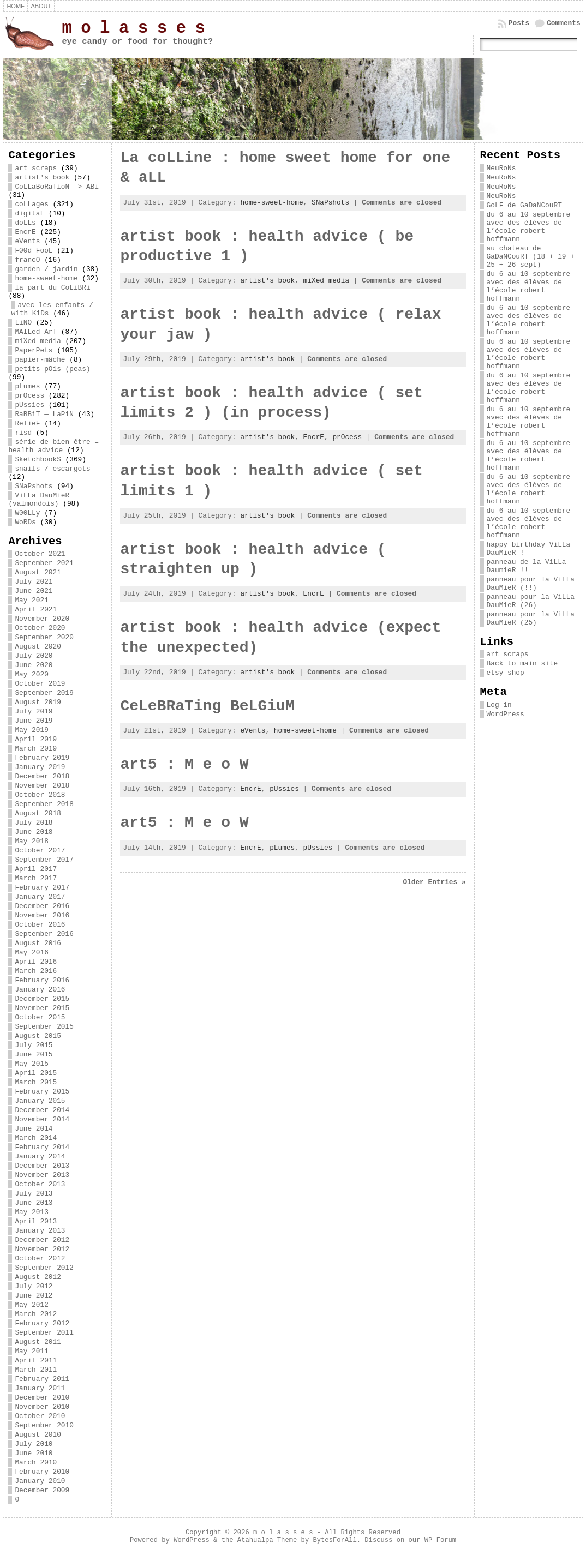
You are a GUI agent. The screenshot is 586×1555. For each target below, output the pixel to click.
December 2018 (42, 776)
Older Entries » (434, 882)
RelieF (27, 423)
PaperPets (33, 350)
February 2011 (42, 1379)
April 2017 (36, 869)
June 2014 (33, 1129)
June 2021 (33, 591)
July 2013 (33, 1194)
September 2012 (44, 1268)
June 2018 (33, 832)
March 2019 (36, 749)
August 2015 (38, 1036)
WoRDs (25, 522)
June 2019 (33, 721)
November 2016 (42, 915)
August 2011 (38, 1342)
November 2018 (42, 786)
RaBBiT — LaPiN (44, 414)
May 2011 (31, 1351)
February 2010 (42, 1472)
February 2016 (42, 980)
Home (16, 6)
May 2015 (31, 1064)
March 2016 (36, 971)
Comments (563, 23)
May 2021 (31, 600)
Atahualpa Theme (267, 1540)
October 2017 (40, 850)
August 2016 (38, 943)
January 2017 (40, 897)
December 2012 (42, 1240)
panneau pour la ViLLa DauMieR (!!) (531, 583)
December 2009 (42, 1490)
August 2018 (38, 813)
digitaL (29, 213)
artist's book (42, 177)
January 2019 (40, 767)
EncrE (25, 232)
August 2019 (38, 702)
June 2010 (33, 1453)
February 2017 (42, 888)
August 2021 (38, 572)
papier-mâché (40, 360)
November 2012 (42, 1249)
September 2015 (44, 1027)
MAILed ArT (36, 332)
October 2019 (40, 684)
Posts (519, 23)
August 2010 (38, 1435)
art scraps (36, 168)
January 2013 (40, 1231)
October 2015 (40, 1017)
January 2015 (40, 1101)
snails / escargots (52, 469)
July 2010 (33, 1444)
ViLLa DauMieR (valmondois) (38, 499)
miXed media (38, 341)
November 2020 (42, 619)
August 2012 (38, 1277)
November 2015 (42, 1008)
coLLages (31, 204)
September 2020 (44, 637)
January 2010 (40, 1481)
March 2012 (36, 1314)
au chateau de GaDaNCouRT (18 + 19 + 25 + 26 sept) (531, 256)
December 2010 (42, 1398)
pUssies (29, 405)
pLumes (27, 386)
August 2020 (38, 647)
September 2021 (44, 563)
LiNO (23, 323)
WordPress (505, 714)
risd (23, 433)
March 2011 (36, 1370)
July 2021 (33, 582)
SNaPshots (33, 486)
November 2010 (42, 1407)
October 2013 (40, 1184)
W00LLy (27, 513)
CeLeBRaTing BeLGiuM (207, 706)
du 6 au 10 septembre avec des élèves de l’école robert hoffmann (529, 227)
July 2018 (33, 823)
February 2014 (42, 1147)
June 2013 (33, 1203)
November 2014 (42, 1119)
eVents (27, 241)
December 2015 (42, 999)
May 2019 (31, 730)
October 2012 (40, 1258)
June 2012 (33, 1296)
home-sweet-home (46, 278)
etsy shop (505, 673)
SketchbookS (38, 459)
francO (27, 260)
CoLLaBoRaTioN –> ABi (57, 187)
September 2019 (44, 693)
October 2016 (40, 925)
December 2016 (42, 906)
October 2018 (40, 795)
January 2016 (40, 990)
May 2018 (31, 841)
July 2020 (33, 656)
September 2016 (44, 934)
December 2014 (42, 1110)
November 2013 (42, 1175)
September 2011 (44, 1333)
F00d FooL (33, 251)
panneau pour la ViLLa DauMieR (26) (531, 601)
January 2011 (40, 1388)
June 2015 (33, 1054)
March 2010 (36, 1462)
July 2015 (33, 1045)
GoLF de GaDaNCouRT (524, 205)
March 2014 (36, 1138)
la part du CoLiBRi (52, 288)
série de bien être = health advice (53, 446)
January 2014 (40, 1156)
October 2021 (40, 554)
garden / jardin (46, 269)
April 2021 (36, 609)
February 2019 (42, 758)
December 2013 (42, 1166)
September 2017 (44, 860)
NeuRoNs (501, 168)
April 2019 (36, 739)
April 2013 (36, 1221)
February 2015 (42, 1092)
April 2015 (36, 1073)
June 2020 (33, 665)
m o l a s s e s (133, 28)
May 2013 (31, 1212)
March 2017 (36, 878)
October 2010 (40, 1416)
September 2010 (44, 1425)
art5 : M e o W (184, 764)
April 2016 (36, 962)
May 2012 (31, 1305)
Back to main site (522, 663)
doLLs (25, 223)
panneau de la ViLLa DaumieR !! (526, 566)
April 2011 (36, 1360)
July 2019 (33, 711)
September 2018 (44, 804)
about (41, 6)
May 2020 (31, 674)
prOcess (29, 396)
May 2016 (31, 952)
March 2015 (36, 1082)
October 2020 (40, 628)
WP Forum (440, 1540)
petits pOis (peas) (52, 369)
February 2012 (42, 1323)
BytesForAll (334, 1540)
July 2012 (33, 1286)
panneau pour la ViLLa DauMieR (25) (531, 618)
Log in (499, 705)
